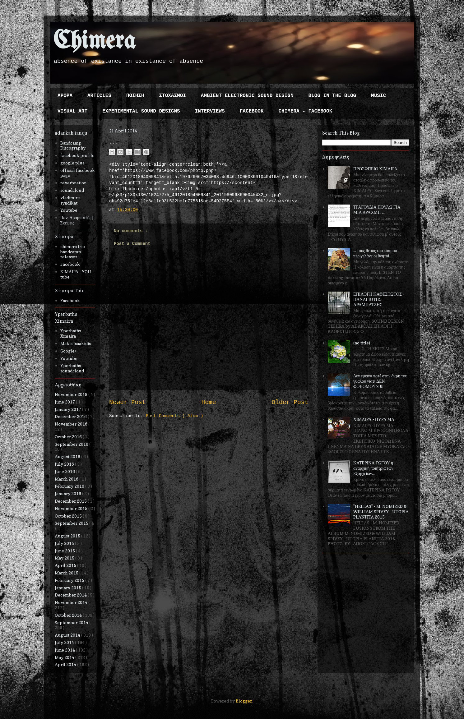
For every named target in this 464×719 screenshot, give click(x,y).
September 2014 (72, 622)
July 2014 (65, 642)
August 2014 (68, 635)
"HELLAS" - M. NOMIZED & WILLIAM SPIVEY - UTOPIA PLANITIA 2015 (381, 511)
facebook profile (77, 155)
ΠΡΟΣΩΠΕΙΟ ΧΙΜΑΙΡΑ (375, 168)
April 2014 (66, 664)
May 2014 (65, 657)
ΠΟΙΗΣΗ (135, 96)
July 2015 (65, 543)
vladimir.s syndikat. (70, 200)
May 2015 (65, 557)
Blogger (244, 700)
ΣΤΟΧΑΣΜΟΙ (172, 96)
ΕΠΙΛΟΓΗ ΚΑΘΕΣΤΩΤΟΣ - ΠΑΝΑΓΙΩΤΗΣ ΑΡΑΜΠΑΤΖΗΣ (378, 299)
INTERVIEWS (210, 111)
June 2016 (65, 471)
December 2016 (71, 416)
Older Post (289, 402)
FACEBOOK (252, 111)
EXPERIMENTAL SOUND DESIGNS (141, 111)
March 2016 (67, 479)
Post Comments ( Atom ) (174, 415)
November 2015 (71, 508)
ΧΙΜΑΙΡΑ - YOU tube (75, 274)
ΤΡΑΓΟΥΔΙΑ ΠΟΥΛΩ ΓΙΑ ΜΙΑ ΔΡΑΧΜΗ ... (377, 209)
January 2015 (68, 587)
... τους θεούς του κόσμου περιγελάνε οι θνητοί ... (375, 253)
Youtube (68, 210)
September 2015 (72, 523)
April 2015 (66, 565)
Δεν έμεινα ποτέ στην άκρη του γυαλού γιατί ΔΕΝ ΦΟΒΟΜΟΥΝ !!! (380, 381)
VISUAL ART (72, 111)
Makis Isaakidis (75, 343)
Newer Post (127, 402)
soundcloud (72, 190)
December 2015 (71, 501)
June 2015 (65, 550)
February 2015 (70, 580)
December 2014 (71, 594)
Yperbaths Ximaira (70, 333)
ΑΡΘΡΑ (65, 96)
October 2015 (69, 516)
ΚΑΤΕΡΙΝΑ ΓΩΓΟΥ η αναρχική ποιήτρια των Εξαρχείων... (373, 468)
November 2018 (71, 394)
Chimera (94, 41)
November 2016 (71, 423)
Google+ (68, 350)
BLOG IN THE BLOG (332, 96)
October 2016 (69, 436)
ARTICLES (99, 96)
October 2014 (69, 615)
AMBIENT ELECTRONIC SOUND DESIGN (247, 96)
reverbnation (73, 182)
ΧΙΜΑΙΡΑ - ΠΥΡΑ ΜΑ (373, 419)
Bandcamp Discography (73, 145)
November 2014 (71, 602)
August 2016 (68, 456)
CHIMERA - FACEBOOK (305, 111)
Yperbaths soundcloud (72, 368)
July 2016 (65, 464)
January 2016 (68, 493)
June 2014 (65, 649)
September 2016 (72, 444)
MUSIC (378, 96)
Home (208, 402)
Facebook (70, 264)
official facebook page (77, 173)
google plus (72, 162)
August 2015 (68, 535)
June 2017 (65, 401)
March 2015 (67, 572)
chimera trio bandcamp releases (72, 252)
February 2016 (70, 486)
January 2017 (68, 409)
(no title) (361, 342)
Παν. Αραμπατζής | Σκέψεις (77, 220)
